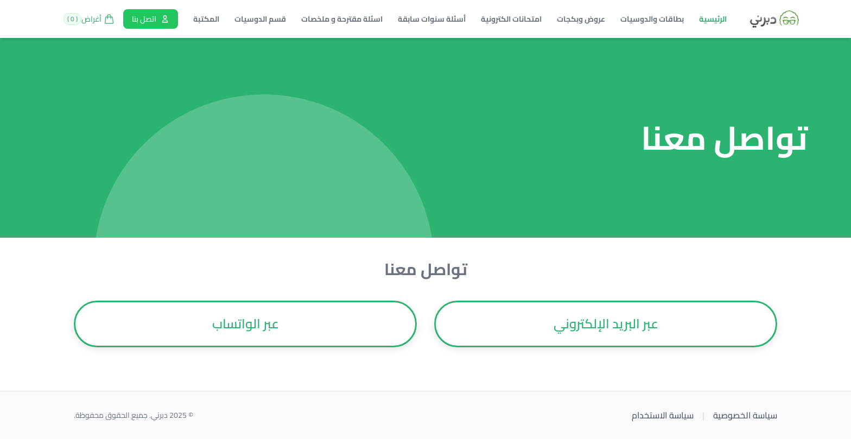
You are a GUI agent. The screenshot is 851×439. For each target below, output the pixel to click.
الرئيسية (713, 19)
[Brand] (774, 19)
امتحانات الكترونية (511, 19)
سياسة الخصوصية (745, 415)
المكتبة (206, 19)
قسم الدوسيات (260, 19)
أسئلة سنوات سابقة (432, 19)
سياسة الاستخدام (663, 415)
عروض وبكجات (581, 19)
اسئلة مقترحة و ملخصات (342, 19)
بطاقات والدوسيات (652, 19)
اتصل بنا (150, 19)
